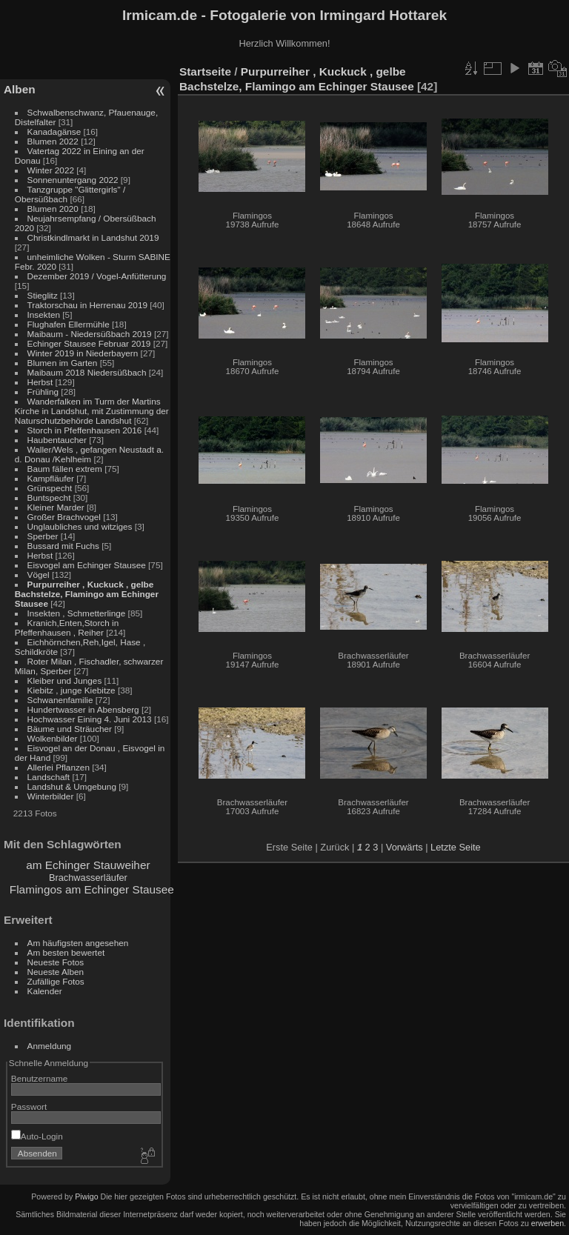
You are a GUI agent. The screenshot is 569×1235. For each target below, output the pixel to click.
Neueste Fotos (55, 962)
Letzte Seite (455, 847)
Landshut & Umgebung (71, 786)
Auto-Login (37, 1136)
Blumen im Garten (62, 362)
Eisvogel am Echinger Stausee (86, 565)
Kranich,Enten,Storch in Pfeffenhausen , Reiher (67, 627)
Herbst (40, 382)
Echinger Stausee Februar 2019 (89, 343)
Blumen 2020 (53, 208)
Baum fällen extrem (64, 468)
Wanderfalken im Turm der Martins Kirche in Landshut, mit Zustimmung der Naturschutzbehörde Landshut (92, 410)
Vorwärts (404, 847)
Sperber (43, 536)
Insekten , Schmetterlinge (76, 613)
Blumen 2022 (53, 141)
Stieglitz (43, 295)
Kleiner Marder (55, 507)
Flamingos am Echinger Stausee (92, 889)
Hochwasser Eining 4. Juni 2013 (89, 719)
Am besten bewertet (66, 952)
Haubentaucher (57, 440)
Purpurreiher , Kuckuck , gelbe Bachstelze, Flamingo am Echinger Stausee (87, 593)
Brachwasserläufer (88, 877)
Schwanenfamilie (60, 700)
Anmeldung (49, 1046)
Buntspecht (49, 497)
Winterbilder (50, 796)
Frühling (43, 391)
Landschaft (48, 777)
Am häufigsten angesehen (78, 943)
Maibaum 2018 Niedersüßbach (87, 372)
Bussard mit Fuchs (63, 545)
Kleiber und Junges (64, 680)
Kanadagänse (54, 131)
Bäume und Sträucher (69, 728)
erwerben (547, 1223)
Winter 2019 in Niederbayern (83, 353)
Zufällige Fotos (55, 981)
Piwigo (86, 1196)
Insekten (43, 314)
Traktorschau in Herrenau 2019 (87, 305)
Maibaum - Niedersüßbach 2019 (89, 334)
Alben (20, 89)
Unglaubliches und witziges (80, 526)
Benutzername (39, 1078)
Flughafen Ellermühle (68, 324)
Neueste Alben (55, 971)
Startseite (205, 71)
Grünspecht (50, 488)
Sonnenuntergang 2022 (73, 179)
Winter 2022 (50, 170)
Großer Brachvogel (64, 517)
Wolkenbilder (52, 738)
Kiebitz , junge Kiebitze (71, 690)
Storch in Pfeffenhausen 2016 (84, 430)
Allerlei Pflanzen (58, 767)
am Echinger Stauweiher (88, 865)
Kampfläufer (50, 478)
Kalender (44, 991)
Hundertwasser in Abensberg (83, 709)
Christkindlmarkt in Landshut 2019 (93, 237)
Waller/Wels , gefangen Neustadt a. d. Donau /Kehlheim (89, 454)
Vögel (38, 574)
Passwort (29, 1106)
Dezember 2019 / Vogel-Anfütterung (97, 276)
